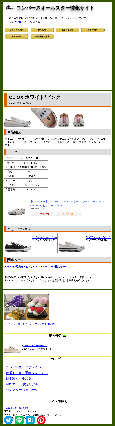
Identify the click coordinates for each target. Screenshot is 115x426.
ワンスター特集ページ (22, 389)
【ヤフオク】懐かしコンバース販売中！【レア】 (30, 324)
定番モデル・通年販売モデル (27, 373)
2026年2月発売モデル (34, 345)
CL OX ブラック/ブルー (44, 237)
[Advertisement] (57, 65)
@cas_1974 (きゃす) (17, 408)
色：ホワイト (33, 266)
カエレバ (41, 209)
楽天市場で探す (43, 213)
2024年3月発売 (15, 266)
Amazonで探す (68, 213)
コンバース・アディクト (24, 367)
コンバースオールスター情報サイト (55, 8)
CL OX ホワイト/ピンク (98, 237)
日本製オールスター (20, 378)
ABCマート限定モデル (55, 266)
